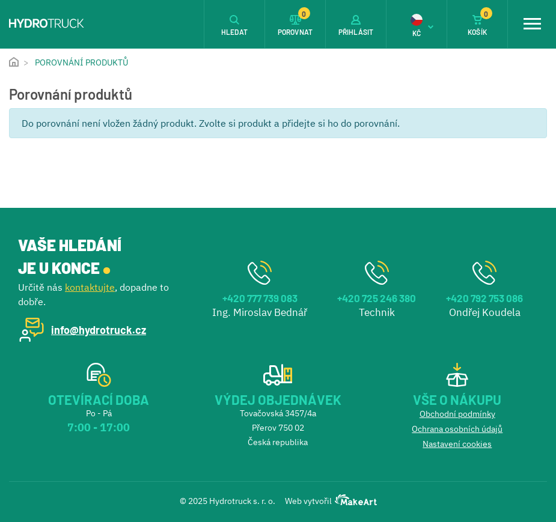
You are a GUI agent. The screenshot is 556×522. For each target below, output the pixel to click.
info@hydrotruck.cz (98, 329)
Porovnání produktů (81, 62)
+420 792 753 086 (484, 298)
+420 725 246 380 (376, 298)
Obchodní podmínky (457, 413)
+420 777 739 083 (260, 298)
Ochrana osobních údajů (457, 428)
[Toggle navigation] (532, 24)
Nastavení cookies (457, 444)
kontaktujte (90, 287)
